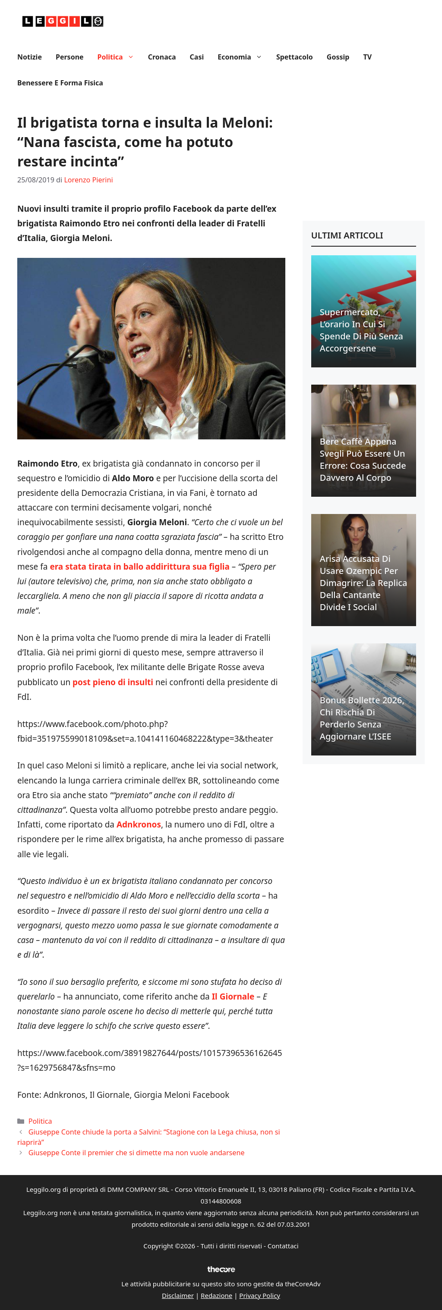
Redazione (216, 1295)
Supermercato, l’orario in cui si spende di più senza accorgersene (361, 330)
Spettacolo (294, 57)
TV (367, 57)
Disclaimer (178, 1295)
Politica (119, 57)
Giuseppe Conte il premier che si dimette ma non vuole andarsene (136, 1152)
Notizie (29, 57)
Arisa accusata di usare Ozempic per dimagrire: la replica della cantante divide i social (363, 583)
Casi (197, 57)
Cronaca (162, 57)
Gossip (338, 57)
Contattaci (283, 1245)
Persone (70, 57)
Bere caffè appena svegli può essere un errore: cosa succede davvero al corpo (363, 459)
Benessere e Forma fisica (60, 83)
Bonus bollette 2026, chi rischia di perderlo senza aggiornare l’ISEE (362, 718)
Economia (243, 57)
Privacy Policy (259, 1295)
